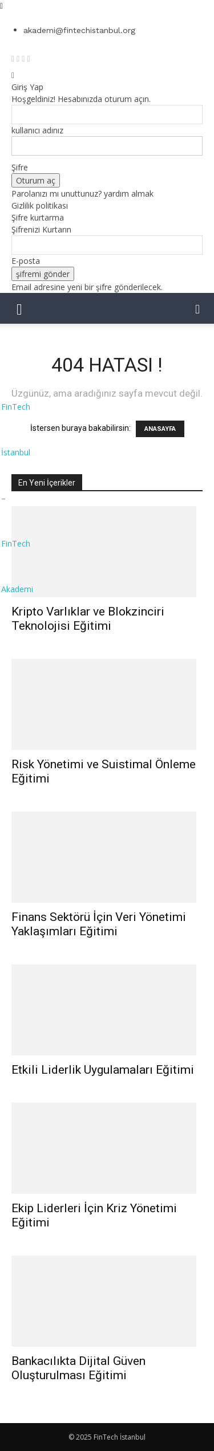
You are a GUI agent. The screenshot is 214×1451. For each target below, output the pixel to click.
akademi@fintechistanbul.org (79, 30)
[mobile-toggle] (19, 308)
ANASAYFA (160, 429)
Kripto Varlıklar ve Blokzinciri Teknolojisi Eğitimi (87, 619)
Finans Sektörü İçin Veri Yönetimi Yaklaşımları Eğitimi (98, 924)
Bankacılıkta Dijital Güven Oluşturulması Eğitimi (78, 1368)
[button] (198, 308)
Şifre (19, 167)
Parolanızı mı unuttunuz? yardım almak (82, 193)
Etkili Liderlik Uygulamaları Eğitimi (102, 1070)
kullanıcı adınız (37, 130)
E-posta (25, 260)
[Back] (12, 75)
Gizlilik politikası (39, 205)
